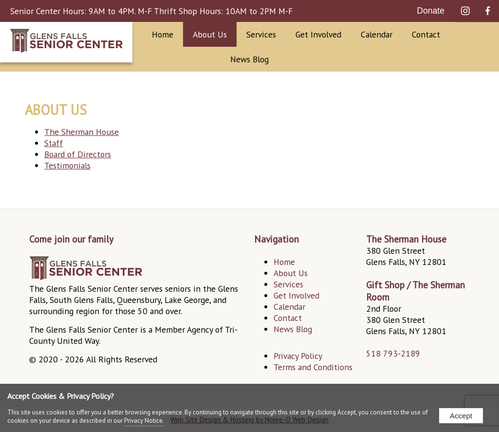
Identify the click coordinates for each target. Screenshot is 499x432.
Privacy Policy (298, 355)
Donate (430, 11)
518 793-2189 (393, 353)
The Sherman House (81, 131)
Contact (426, 34)
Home (162, 34)
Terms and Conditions (313, 367)
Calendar (376, 34)
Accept (461, 416)
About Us (210, 34)
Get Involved (318, 34)
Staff (53, 143)
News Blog (249, 59)
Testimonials (67, 165)
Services (261, 34)
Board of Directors (77, 154)
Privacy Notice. (144, 420)
